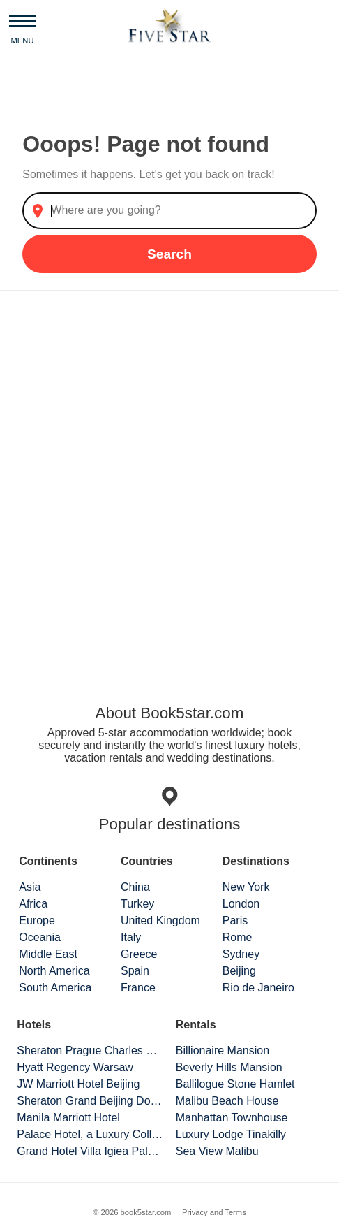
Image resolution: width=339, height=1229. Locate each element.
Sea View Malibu (217, 1151)
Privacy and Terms (214, 1212)
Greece (139, 954)
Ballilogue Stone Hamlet (235, 1084)
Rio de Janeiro (258, 988)
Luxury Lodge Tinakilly (231, 1134)
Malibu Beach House (227, 1101)
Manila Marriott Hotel (68, 1117)
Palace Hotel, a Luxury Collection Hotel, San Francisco (90, 1134)
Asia (29, 887)
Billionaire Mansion (222, 1050)
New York (246, 887)
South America (55, 988)
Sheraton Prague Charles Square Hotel (90, 1050)
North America (54, 971)
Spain (135, 971)
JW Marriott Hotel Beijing (78, 1084)
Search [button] (169, 254)
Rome (238, 937)
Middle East (48, 954)
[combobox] (169, 210)
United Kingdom (160, 920)
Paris (235, 920)
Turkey (137, 904)
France (138, 988)
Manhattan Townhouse (232, 1117)
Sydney (241, 954)
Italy (131, 937)
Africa (33, 904)
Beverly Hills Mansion (229, 1067)
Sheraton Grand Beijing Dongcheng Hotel (90, 1101)
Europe (37, 920)
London (241, 904)
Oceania (40, 937)
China (135, 887)
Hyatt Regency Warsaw (75, 1067)
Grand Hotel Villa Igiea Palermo (90, 1151)
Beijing (239, 971)
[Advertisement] (169, 483)
